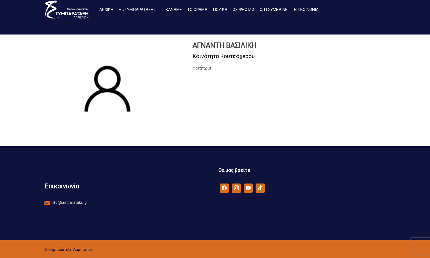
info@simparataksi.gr (69, 202)
